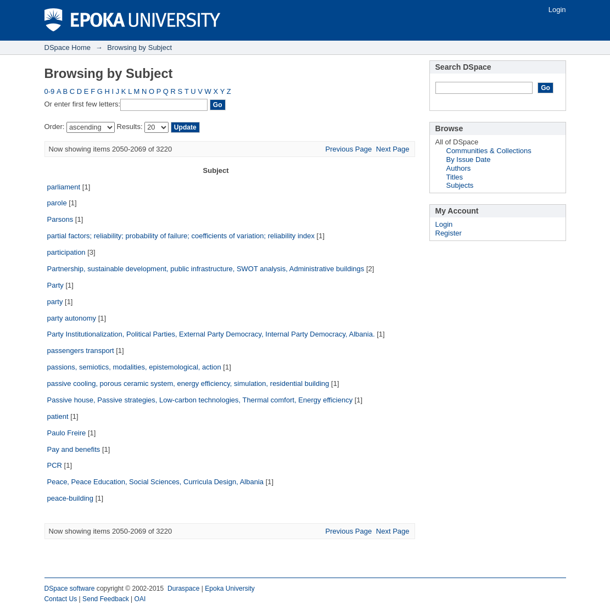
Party (55, 285)
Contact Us (60, 599)
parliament (64, 187)
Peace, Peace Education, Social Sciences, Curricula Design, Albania (155, 482)
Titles (454, 177)
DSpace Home (67, 47)
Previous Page (349, 149)
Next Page (393, 149)
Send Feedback (105, 599)
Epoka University (230, 588)
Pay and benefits (73, 449)
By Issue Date (468, 159)
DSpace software (69, 588)
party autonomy (72, 318)
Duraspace (183, 588)
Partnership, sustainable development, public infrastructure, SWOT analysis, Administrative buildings (206, 269)
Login (557, 9)
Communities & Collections (488, 151)
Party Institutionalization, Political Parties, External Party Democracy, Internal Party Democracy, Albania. (211, 334)
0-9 (49, 91)
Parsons (60, 219)
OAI (140, 599)
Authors (458, 168)
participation (66, 252)
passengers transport (80, 350)
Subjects (460, 185)
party (55, 302)
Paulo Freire (66, 433)
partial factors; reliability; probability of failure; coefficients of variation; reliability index (181, 236)
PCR (54, 465)
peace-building (70, 498)
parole (57, 203)
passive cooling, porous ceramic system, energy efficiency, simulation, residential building (188, 383)
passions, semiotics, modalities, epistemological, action (134, 367)
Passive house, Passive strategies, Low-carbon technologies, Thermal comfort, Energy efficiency (200, 400)
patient (58, 416)
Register (448, 233)
